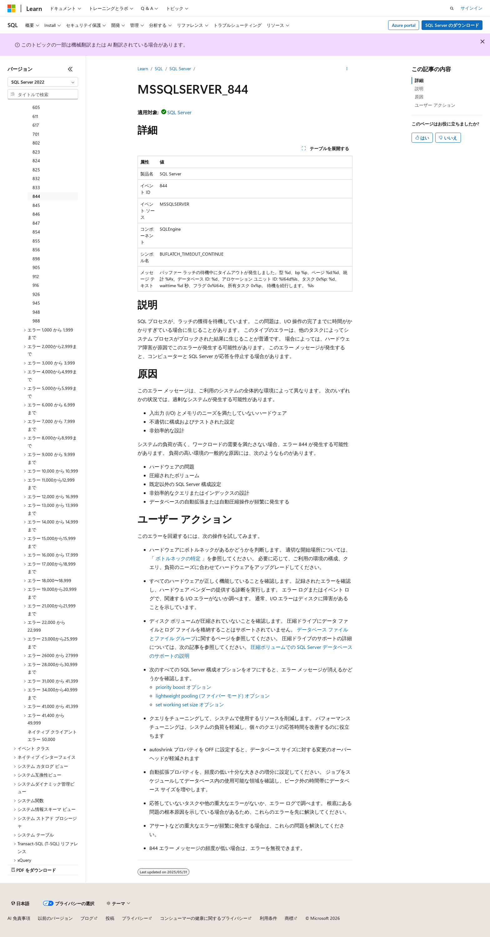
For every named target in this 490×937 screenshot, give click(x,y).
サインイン (471, 8)
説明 (419, 88)
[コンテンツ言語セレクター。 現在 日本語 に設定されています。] (20, 903)
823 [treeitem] (36, 152)
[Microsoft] (12, 8)
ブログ (86, 918)
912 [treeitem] (35, 276)
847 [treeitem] (36, 223)
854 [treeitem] (36, 232)
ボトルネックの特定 (178, 558)
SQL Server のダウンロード (452, 25)
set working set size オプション (190, 704)
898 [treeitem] (36, 259)
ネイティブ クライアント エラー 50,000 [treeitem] (52, 736)
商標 (289, 918)
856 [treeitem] (36, 250)
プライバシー (135, 918)
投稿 (110, 918)
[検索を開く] (452, 8)
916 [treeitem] (35, 285)
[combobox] (43, 82)
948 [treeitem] (36, 312)
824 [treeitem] (36, 161)
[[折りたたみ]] (70, 69)
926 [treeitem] (36, 294)
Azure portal (404, 25)
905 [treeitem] (36, 267)
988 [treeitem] (36, 321)
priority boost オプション (183, 687)
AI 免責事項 (19, 918)
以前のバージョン (55, 918)
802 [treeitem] (36, 143)
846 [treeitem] (36, 214)
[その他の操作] (347, 69)
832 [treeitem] (36, 178)
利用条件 (268, 918)
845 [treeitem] (36, 205)
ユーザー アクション (435, 105)
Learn (143, 68)
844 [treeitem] (36, 196)
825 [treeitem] (36, 170)
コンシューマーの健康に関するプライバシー (204, 918)
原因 (419, 97)
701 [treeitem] (35, 134)
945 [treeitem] (36, 303)
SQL (159, 68)
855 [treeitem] (36, 241)
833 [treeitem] (36, 187)
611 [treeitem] (35, 116)
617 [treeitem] (35, 125)
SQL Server (180, 68)
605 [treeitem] (36, 107)
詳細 (419, 80)
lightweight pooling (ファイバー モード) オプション (213, 695)
